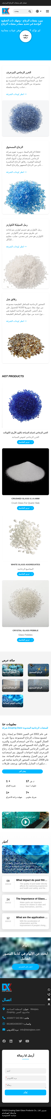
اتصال (6, 1000)
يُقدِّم (25, 1092)
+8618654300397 (19, 1024)
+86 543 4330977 (18, 1018)
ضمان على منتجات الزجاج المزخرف (14, 3)
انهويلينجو (5, 1113)
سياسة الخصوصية (9, 1115)
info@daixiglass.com (23, 1030)
